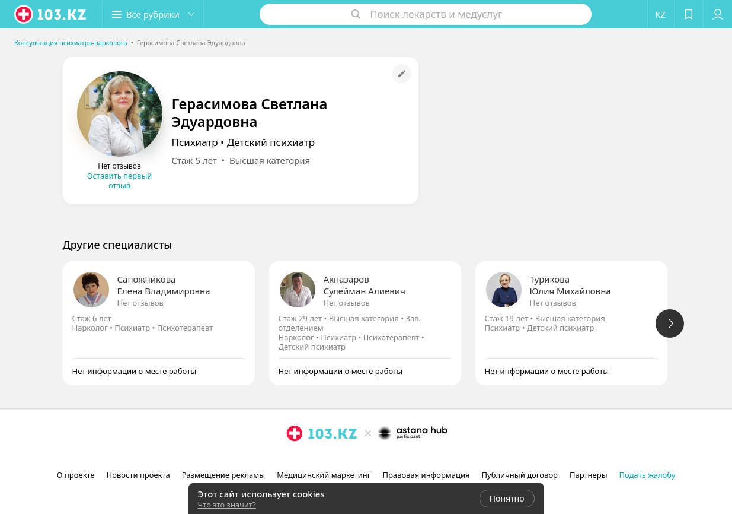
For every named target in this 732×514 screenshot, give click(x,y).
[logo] (51, 14)
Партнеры (589, 474)
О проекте (76, 474)
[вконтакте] (384, 459)
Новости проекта (138, 474)
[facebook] (367, 459)
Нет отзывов (140, 302)
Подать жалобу (647, 474)
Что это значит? (227, 504)
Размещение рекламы (223, 474)
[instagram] (351, 459)
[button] (153, 14)
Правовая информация (425, 474)
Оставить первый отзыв (119, 180)
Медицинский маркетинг (323, 474)
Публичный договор (520, 474)
